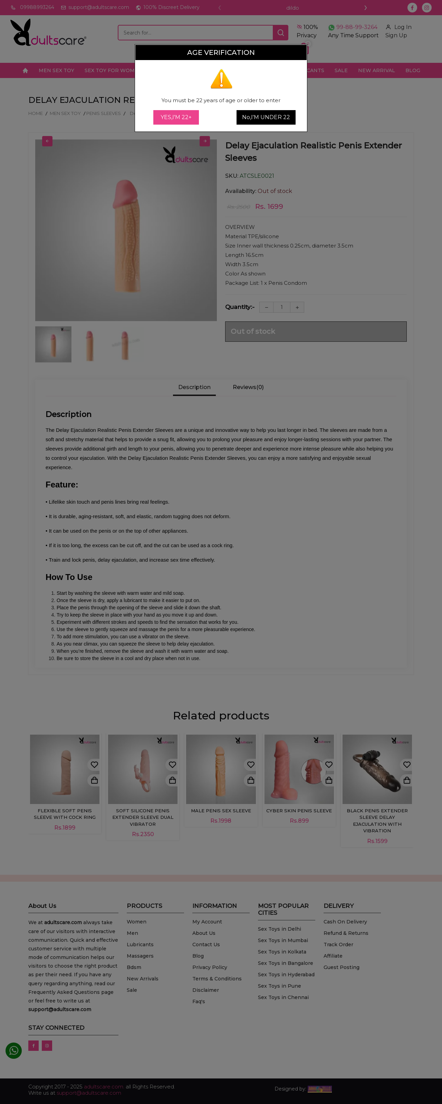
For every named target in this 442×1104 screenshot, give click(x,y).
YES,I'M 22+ (176, 117)
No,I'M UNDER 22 (266, 117)
